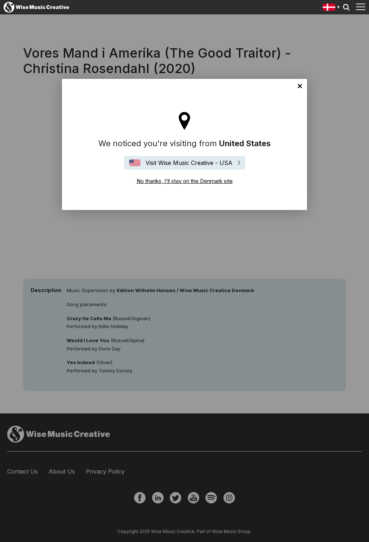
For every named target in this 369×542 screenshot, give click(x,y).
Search (346, 7)
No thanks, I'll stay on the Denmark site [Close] (300, 86)
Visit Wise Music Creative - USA (189, 162)
